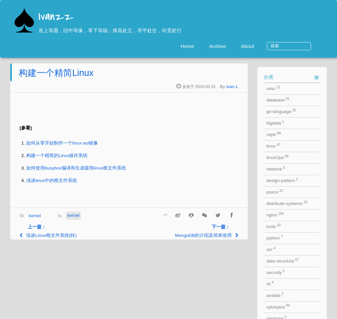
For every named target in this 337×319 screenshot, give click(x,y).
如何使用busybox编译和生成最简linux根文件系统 (108, 171)
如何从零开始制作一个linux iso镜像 (93, 146)
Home (211, 46)
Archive (241, 46)
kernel (67, 218)
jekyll (148, 313)
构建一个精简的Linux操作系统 (88, 158)
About (270, 46)
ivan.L (264, 89)
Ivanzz (56, 17)
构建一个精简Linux (88, 76)
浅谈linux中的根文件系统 (83, 183)
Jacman (184, 313)
